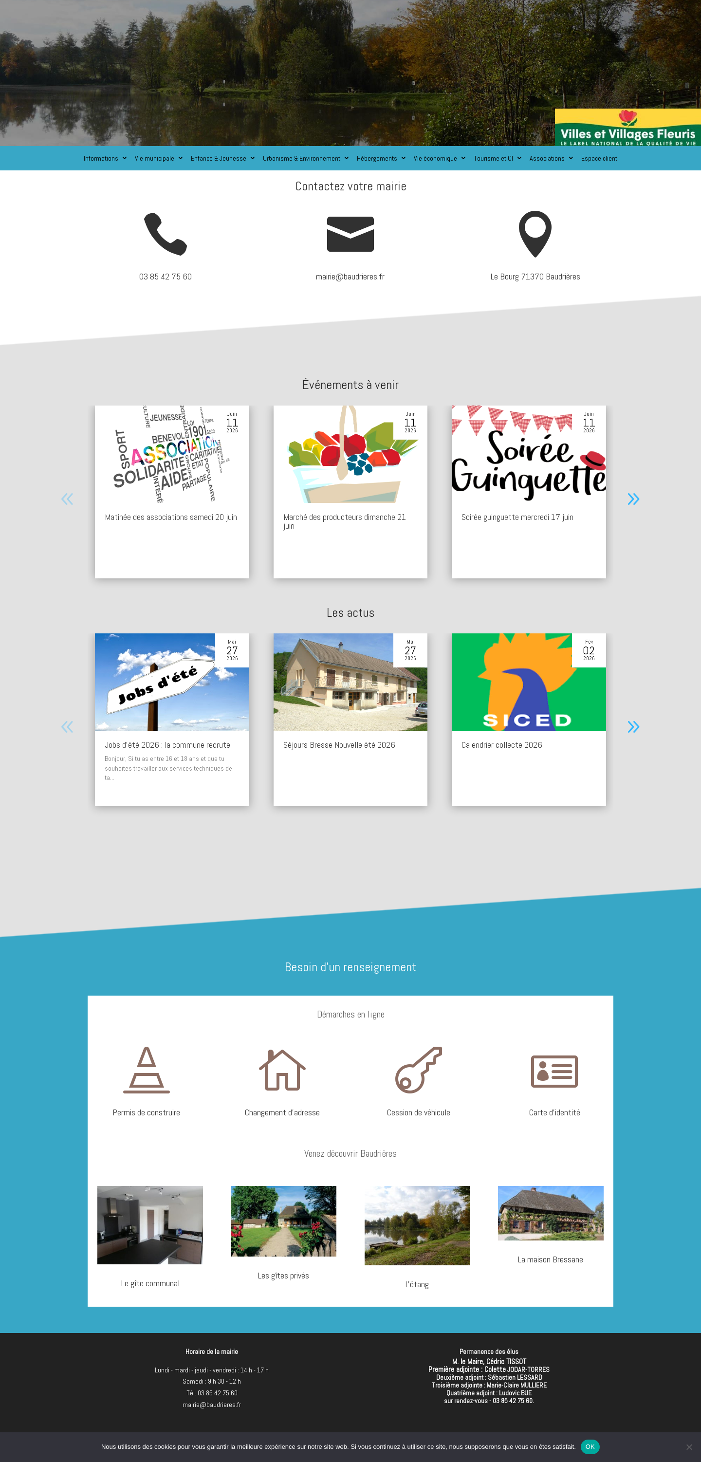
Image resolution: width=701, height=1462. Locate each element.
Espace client (599, 158)
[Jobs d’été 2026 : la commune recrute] (172, 682)
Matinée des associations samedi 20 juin (171, 516)
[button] (633, 499)
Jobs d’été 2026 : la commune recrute (167, 744)
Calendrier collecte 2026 (501, 744)
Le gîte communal (150, 1283)
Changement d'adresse (282, 1112)
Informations (101, 158)
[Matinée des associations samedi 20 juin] (172, 454)
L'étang (417, 1284)
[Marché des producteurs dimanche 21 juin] (351, 454)
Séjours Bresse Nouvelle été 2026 (339, 744)
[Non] (689, 1447)
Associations (547, 158)
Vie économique (435, 158)
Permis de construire (146, 1112)
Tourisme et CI (493, 158)
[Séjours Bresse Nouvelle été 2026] (351, 682)
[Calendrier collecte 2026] (529, 682)
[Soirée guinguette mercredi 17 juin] (529, 454)
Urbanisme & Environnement (301, 158)
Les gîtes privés (283, 1275)
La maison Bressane (550, 1259)
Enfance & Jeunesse (218, 158)
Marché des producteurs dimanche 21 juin (344, 521)
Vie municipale (154, 158)
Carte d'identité (554, 1112)
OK (590, 1446)
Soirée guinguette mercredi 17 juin (517, 516)
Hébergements (377, 158)
